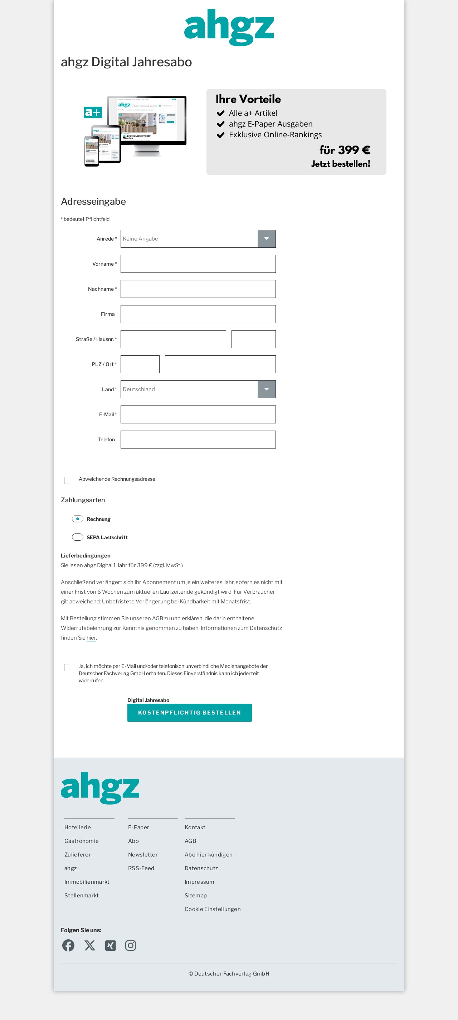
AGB (157, 618)
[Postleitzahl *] (140, 364)
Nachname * (102, 289)
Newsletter (143, 854)
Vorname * (104, 264)
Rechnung (91, 518)
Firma (109, 314)
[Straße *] (173, 339)
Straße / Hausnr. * (96, 339)
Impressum (200, 882)
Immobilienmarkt (87, 882)
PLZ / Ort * (104, 364)
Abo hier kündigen (209, 854)
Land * (109, 389)
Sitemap (196, 895)
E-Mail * (108, 414)
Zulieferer (77, 854)
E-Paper (138, 827)
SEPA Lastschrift (100, 537)
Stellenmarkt (81, 895)
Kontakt (195, 827)
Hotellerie (77, 827)
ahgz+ (72, 868)
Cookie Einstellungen (213, 909)
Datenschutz (201, 868)
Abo (133, 841)
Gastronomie (81, 841)
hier (91, 638)
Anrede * (107, 239)
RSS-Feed (141, 868)
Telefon (107, 439)
